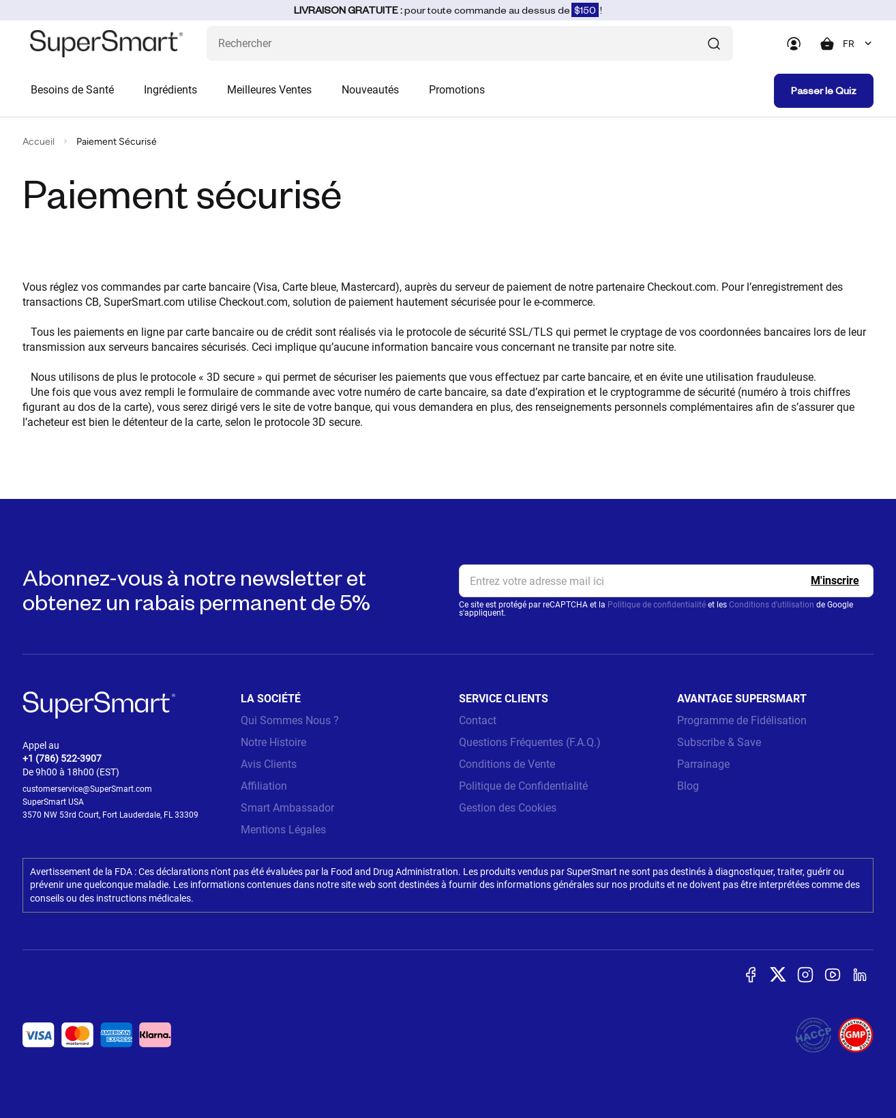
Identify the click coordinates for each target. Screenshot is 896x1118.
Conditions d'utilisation (771, 605)
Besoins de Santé (72, 89)
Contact (477, 720)
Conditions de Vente (507, 764)
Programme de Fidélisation (742, 720)
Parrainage (703, 764)
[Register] (835, 581)
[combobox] (858, 43)
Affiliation (264, 785)
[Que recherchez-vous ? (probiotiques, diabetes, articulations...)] (470, 43)
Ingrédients (170, 89)
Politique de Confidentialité (523, 785)
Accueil (39, 141)
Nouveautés (370, 89)
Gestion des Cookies (507, 807)
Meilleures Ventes (269, 89)
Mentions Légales (283, 829)
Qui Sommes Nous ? (290, 720)
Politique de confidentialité (657, 605)
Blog (688, 785)
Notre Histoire (273, 742)
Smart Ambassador (287, 807)
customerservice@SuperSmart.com (87, 789)
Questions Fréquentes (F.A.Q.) (530, 742)
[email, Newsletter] (666, 580)
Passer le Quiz (823, 90)
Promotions (457, 89)
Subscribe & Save (719, 742)
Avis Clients (269, 764)
